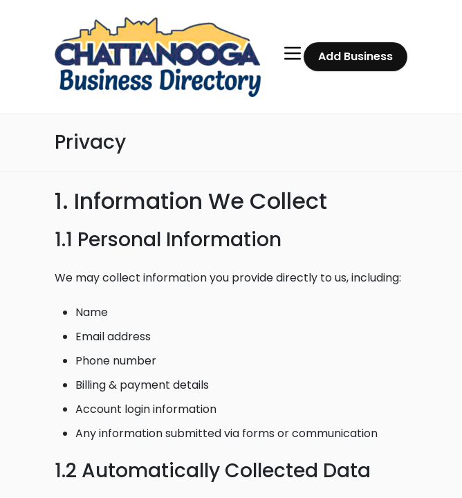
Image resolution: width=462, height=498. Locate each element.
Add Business (355, 56)
